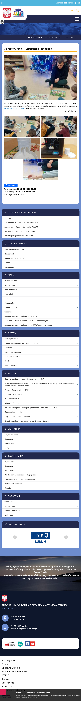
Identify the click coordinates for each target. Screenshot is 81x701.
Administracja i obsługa (14, 258)
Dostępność (8, 682)
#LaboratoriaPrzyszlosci (14, 108)
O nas (5, 664)
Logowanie (9, 218)
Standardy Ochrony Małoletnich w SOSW (21, 316)
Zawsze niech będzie (13, 412)
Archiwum (9, 515)
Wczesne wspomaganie (14, 671)
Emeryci (8, 263)
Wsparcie (8, 312)
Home (39, 37)
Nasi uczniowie (11, 290)
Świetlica (8, 348)
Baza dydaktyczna (12, 339)
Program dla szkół (12, 399)
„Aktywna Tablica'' (12, 403)
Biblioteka (14, 429)
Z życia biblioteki (11, 435)
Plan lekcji (9, 294)
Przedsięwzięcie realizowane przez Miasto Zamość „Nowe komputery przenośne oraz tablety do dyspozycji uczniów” (40, 384)
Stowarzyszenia (11, 365)
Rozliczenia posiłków (13, 484)
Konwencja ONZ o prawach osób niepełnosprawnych (26, 321)
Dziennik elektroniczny (22, 212)
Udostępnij (11, 185)
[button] (2, 3)
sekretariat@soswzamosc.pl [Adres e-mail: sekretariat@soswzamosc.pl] (24, 628)
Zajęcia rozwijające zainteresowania (20, 479)
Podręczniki (9, 443)
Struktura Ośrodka (49, 37)
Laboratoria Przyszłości (14, 394)
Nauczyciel (9, 254)
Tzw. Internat (16, 456)
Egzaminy (8, 299)
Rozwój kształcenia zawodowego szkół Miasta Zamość (27, 421)
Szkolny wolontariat (13, 357)
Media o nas (10, 506)
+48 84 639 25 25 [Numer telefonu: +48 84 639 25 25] (19, 626)
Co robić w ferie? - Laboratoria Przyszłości (28, 48)
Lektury (8, 448)
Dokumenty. (9, 267)
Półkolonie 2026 (11, 281)
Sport (7, 361)
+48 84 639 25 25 (77, 10)
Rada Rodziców (11, 307)
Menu (11, 275)
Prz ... (59, 37)
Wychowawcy (10, 470)
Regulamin (9, 439)
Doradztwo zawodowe (14, 352)
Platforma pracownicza (14, 249)
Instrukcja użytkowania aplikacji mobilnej (21, 222)
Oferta (12, 333)
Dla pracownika (17, 244)
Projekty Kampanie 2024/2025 (17, 390)
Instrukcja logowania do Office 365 (19, 236)
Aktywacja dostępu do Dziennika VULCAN (21, 227)
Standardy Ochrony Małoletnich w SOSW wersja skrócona (28, 325)
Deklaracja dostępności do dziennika (20, 231)
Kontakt (8, 488)
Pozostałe (14, 496)
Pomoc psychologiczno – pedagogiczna (21, 343)
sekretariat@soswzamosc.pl (71, 10)
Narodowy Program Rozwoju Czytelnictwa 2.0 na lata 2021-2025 (31, 408)
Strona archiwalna (12, 511)
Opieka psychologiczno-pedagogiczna (20, 475)
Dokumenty (9, 303)
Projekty (13, 373)
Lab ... (65, 37)
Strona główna (9, 660)
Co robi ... (73, 37)
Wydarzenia (9, 462)
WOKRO (5, 675)
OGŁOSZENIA (10, 285)
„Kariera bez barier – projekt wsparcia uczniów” (24, 379)
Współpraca (9, 502)
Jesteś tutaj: (32, 37)
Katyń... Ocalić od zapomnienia (17, 416)
